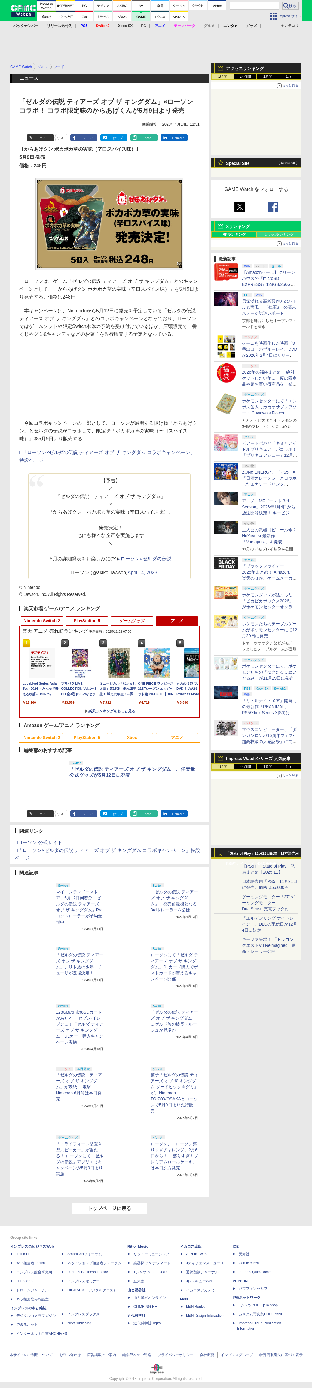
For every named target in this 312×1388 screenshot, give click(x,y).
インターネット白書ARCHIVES (41, 1334)
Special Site (238, 163)
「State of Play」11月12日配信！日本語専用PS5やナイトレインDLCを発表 (262, 855)
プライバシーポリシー (176, 1355)
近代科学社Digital (147, 1323)
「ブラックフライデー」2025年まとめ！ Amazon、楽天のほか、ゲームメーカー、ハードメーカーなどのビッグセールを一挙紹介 (269, 578)
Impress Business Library (87, 1272)
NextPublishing (79, 1323)
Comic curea (249, 1263)
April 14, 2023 (143, 572)
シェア (88, 138)
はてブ (118, 138)
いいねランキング (279, 234)
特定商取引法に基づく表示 (281, 1355)
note (148, 138)
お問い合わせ (70, 1355)
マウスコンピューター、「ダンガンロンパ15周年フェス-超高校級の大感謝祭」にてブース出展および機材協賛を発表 (269, 741)
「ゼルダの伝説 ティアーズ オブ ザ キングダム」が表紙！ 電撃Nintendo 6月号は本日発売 (79, 1086)
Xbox (132, 737)
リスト (62, 138)
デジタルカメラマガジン (36, 1316)
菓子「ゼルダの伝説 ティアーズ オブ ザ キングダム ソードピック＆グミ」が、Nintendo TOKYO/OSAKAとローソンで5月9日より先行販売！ (174, 1092)
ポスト (44, 138)
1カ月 (290, 76)
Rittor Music (137, 1246)
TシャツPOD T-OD (150, 1272)
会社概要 (207, 1355)
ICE (236, 1246)
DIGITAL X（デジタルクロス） (92, 1290)
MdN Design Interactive (205, 1316)
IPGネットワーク (247, 1298)
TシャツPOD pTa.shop (258, 1305)
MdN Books (195, 1307)
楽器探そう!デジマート (151, 1263)
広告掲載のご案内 (101, 1355)
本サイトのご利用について (31, 1355)
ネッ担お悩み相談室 (32, 1299)
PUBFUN (240, 1281)
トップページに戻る (109, 1208)
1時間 (223, 76)
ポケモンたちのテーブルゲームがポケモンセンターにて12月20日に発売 (269, 629)
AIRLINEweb (196, 1254)
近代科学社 (136, 1316)
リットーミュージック (151, 1254)
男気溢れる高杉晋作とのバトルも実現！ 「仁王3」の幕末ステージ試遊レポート (269, 307)
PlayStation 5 (87, 620)
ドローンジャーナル (32, 1290)
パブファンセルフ (253, 1288)
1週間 (268, 76)
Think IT (22, 1254)
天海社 (244, 1254)
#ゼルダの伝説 (155, 558)
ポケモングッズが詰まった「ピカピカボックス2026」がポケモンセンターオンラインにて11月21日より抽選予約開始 (269, 606)
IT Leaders (24, 1281)
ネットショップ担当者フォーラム (94, 1263)
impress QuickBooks (255, 1272)
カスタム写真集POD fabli (260, 1314)
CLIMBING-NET (146, 1307)
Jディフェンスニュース (205, 1263)
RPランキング (234, 234)
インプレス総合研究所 (34, 1272)
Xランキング (238, 226)
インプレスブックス (83, 1314)
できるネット (27, 1325)
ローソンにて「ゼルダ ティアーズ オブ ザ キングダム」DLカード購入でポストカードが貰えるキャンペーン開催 (174, 967)
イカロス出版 (191, 1246)
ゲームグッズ (132, 620)
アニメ (177, 620)
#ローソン (129, 558)
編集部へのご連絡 (136, 1355)
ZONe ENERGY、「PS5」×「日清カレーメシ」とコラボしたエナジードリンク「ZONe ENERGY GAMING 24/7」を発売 (269, 484)
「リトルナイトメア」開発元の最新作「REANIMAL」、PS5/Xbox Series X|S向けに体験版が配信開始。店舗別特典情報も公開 (269, 712)
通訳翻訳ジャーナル (202, 1272)
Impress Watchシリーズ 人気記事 (258, 758)
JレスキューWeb (199, 1281)
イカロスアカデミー (202, 1290)
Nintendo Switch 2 (41, 620)
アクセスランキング (245, 68)
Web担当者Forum (30, 1263)
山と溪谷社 (136, 1290)
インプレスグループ (237, 1355)
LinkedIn (178, 138)
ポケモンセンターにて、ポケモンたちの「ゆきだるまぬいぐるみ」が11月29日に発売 (269, 672)
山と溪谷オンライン (149, 1298)
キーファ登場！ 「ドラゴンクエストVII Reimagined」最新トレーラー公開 (269, 945)
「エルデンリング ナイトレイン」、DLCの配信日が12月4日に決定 (269, 924)
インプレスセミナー (83, 1281)
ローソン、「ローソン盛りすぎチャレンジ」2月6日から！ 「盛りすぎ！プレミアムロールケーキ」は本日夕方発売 (174, 1155)
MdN (184, 1299)
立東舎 (138, 1281)
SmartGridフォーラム (84, 1254)
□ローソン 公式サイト (38, 842)
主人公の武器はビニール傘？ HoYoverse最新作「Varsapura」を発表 (269, 535)
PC (143, 26)
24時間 (245, 76)
